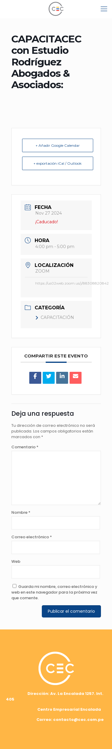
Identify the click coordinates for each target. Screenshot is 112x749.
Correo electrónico (31, 537)
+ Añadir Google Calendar (58, 145)
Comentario (25, 447)
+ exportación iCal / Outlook (57, 163)
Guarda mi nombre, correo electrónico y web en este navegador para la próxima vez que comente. (54, 592)
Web (15, 561)
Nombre (20, 512)
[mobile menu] (104, 9)
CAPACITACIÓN (54, 317)
